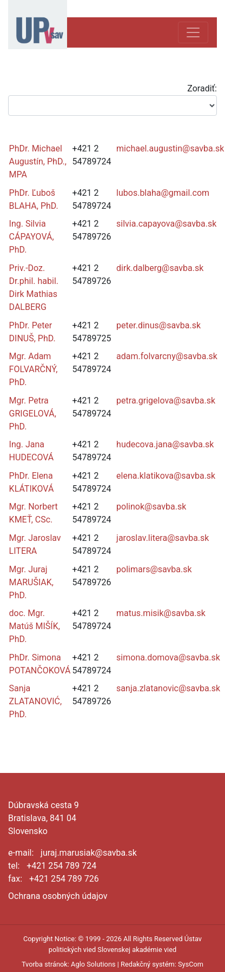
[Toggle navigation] (193, 32)
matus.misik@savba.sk (161, 613)
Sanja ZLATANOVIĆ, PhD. (35, 701)
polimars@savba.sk (154, 569)
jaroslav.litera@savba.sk (162, 538)
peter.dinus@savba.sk (158, 325)
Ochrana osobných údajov (58, 896)
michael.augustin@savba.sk (170, 148)
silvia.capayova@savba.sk (166, 224)
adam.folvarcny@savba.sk (166, 356)
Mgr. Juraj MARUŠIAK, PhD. (31, 582)
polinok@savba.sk (151, 506)
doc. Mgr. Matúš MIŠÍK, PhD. (34, 626)
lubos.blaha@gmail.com (162, 193)
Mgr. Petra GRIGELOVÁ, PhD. (32, 413)
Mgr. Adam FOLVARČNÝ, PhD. (33, 369)
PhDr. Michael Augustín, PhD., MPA (38, 161)
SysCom (190, 964)
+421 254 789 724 (61, 866)
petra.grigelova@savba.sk (165, 400)
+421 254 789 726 (64, 879)
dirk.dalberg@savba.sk (159, 268)
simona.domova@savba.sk (168, 657)
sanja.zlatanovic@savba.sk (168, 688)
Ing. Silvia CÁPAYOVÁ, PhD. (31, 237)
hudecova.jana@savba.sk (165, 444)
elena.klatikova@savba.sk (165, 476)
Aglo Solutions (93, 964)
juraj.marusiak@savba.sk (89, 853)
